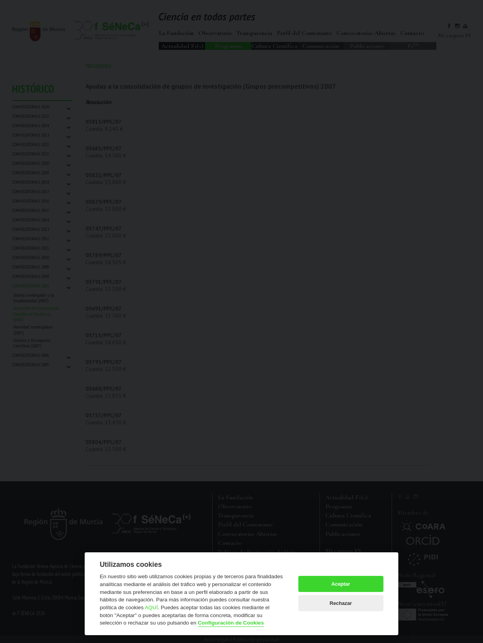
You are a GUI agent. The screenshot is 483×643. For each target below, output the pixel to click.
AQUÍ (151, 607)
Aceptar (340, 584)
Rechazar (341, 603)
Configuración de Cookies (231, 623)
